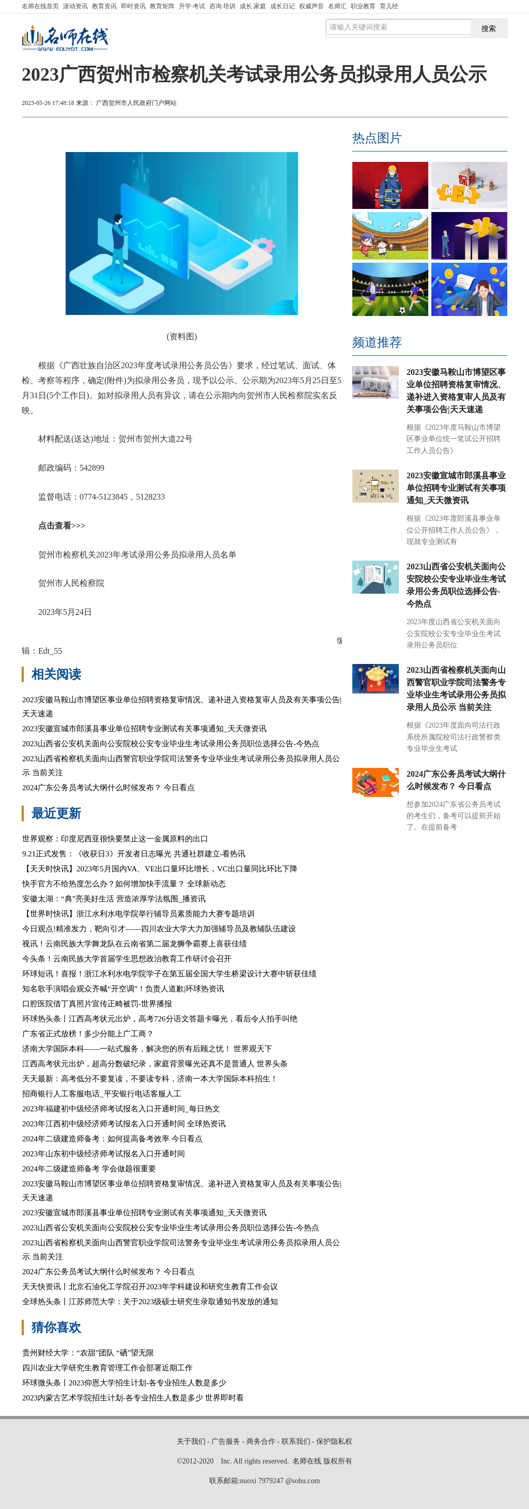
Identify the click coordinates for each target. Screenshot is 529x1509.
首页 (40, 6)
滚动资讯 (75, 6)
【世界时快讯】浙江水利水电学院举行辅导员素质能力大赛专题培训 (138, 914)
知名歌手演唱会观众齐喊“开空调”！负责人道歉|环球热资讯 (123, 989)
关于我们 (191, 1441)
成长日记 (282, 6)
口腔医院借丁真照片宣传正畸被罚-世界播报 (97, 1004)
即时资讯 (133, 6)
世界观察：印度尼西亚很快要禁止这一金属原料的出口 (115, 839)
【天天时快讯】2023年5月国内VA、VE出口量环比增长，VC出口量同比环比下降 (160, 869)
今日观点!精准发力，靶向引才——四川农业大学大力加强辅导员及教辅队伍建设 (159, 929)
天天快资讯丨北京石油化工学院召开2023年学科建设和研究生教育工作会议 (150, 1286)
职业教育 (363, 6)
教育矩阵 (162, 6)
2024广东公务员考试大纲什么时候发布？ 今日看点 (108, 787)
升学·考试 (192, 6)
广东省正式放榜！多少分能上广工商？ (88, 1034)
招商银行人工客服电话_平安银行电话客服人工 (101, 1094)
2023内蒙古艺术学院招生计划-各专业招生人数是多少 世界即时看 (133, 1398)
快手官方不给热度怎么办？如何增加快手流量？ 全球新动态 (124, 884)
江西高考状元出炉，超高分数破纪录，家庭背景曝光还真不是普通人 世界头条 (155, 1064)
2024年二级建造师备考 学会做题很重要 (89, 1169)
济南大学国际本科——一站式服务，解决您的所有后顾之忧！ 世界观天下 (147, 1049)
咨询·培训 (222, 6)
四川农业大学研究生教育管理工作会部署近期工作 (107, 1368)
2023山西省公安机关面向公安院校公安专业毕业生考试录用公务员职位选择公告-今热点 (170, 744)
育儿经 (389, 6)
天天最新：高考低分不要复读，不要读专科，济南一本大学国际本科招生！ (150, 1079)
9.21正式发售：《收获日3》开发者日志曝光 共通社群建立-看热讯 (134, 854)
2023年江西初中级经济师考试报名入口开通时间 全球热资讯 (124, 1124)
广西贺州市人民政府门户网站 (136, 103)
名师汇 (337, 6)
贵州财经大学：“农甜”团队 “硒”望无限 (88, 1353)
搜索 (488, 28)
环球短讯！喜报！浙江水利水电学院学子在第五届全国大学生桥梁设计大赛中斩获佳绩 (169, 974)
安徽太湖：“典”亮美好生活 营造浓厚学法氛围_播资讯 (114, 899)
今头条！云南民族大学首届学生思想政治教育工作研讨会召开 (126, 959)
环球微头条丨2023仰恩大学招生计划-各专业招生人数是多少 (124, 1383)
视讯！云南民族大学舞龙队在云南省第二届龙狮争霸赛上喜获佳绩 (134, 944)
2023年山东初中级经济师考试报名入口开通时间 (103, 1154)
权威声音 (311, 6)
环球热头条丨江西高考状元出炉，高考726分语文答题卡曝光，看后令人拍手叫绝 (160, 1019)
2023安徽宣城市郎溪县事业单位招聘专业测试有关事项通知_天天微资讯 (144, 729)
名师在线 (306, 1461)
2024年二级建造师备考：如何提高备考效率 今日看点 (112, 1139)
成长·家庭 (253, 6)
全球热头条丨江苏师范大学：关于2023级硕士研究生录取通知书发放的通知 (150, 1301)
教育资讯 (104, 6)
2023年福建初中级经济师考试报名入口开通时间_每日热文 (121, 1109)
